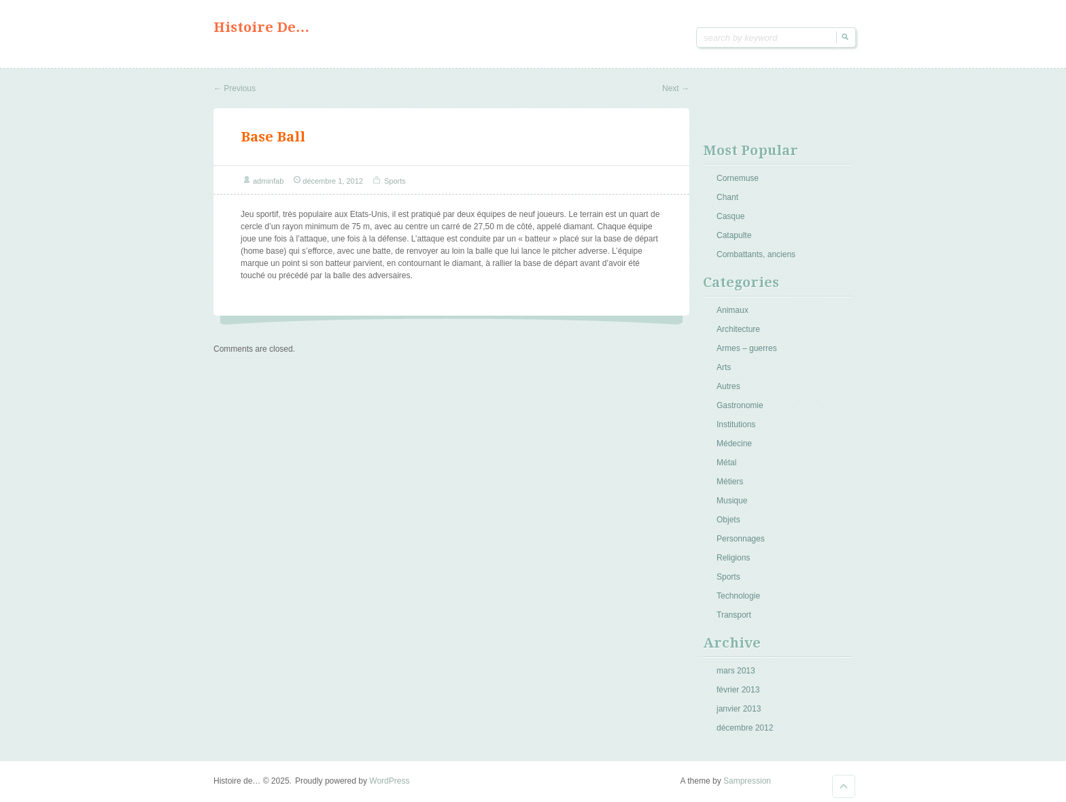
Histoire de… (261, 27)
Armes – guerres (747, 348)
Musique (732, 500)
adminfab (268, 181)
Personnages (741, 539)
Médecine (734, 443)
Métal (726, 462)
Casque (730, 216)
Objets (728, 519)
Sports (395, 181)
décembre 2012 (745, 728)
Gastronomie (740, 405)
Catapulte (734, 235)
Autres (728, 386)
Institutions (736, 424)
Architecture (738, 329)
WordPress (389, 781)
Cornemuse (738, 178)
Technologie (738, 596)
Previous (234, 88)
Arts (724, 367)
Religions (733, 558)
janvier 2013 (739, 709)
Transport (734, 615)
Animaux (733, 310)
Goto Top (843, 786)
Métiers (730, 481)
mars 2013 (736, 670)
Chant (727, 197)
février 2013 (738, 690)
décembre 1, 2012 (333, 181)
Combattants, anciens (756, 254)
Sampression (747, 781)
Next (675, 88)
